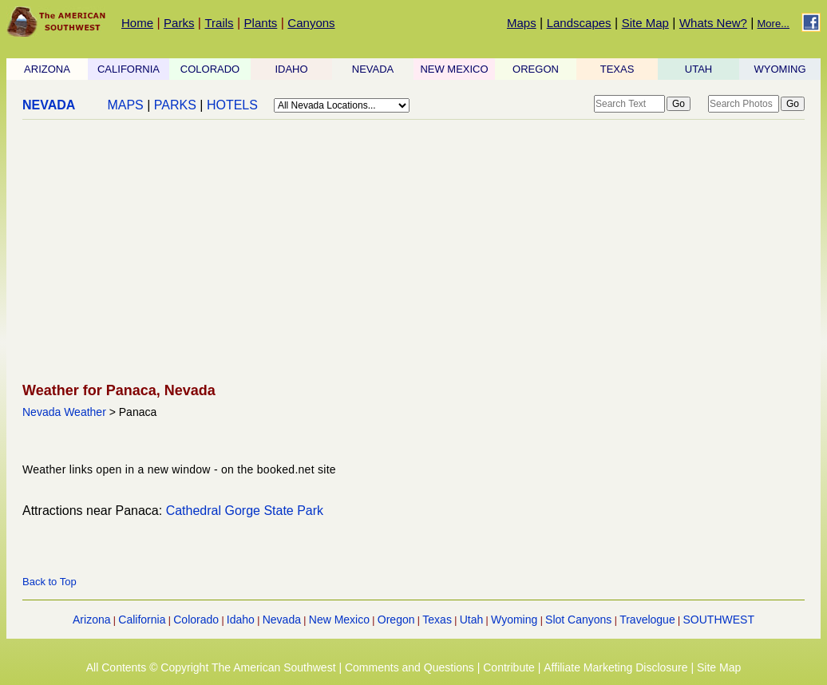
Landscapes (579, 23)
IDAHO (291, 69)
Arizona (91, 619)
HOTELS (232, 105)
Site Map (645, 23)
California (141, 619)
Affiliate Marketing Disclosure (615, 667)
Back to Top (49, 582)
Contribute (509, 667)
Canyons (310, 23)
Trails (218, 23)
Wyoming (514, 619)
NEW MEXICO (454, 69)
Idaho (241, 619)
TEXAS (617, 69)
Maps (521, 23)
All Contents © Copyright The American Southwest (211, 667)
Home (137, 23)
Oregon (396, 619)
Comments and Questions (409, 667)
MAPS (125, 105)
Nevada (282, 619)
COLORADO (209, 69)
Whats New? (713, 23)
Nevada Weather (64, 412)
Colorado (196, 619)
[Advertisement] (408, 252)
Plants (261, 23)
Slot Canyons (578, 619)
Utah (472, 619)
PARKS (175, 105)
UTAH (698, 69)
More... (773, 24)
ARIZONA (47, 69)
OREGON (535, 69)
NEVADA (373, 69)
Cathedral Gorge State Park (244, 510)
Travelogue (647, 619)
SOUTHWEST (718, 619)
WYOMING (780, 69)
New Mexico (339, 619)
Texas (437, 619)
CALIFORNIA (128, 69)
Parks (179, 23)
